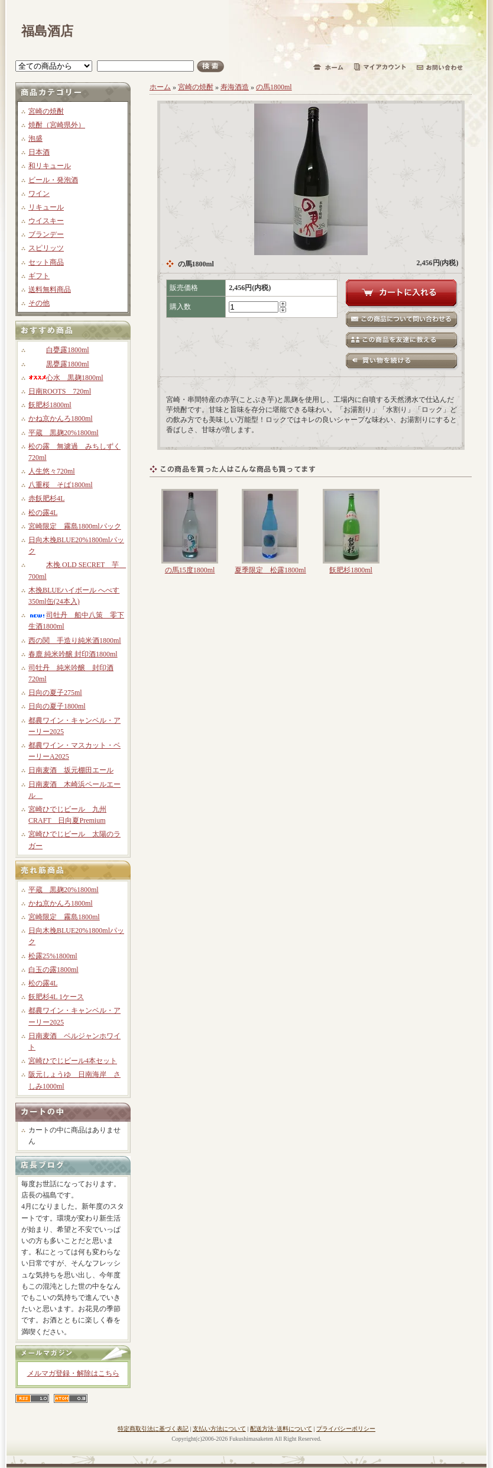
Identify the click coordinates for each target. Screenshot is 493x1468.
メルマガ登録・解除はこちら (73, 1373)
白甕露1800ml (58, 350)
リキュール (46, 207)
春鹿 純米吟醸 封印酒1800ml (73, 654)
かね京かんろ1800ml (60, 418)
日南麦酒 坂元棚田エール (70, 770)
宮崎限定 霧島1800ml (64, 917)
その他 (39, 303)
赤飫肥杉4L (46, 498)
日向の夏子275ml (55, 692)
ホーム (160, 87)
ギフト (39, 276)
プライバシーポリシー (345, 1428)
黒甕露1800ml (58, 364)
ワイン (39, 193)
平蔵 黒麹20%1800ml (63, 433)
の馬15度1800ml (190, 570)
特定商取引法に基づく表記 (153, 1428)
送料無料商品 (49, 289)
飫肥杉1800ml (50, 405)
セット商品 (46, 262)
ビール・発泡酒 (53, 180)
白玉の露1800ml (53, 969)
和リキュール (49, 166)
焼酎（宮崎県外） (56, 125)
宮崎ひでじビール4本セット (72, 1061)
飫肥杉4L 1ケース (56, 997)
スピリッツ (46, 248)
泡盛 (35, 138)
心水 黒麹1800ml (65, 378)
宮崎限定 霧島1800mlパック (74, 526)
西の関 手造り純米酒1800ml (74, 640)
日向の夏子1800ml (57, 706)
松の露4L (42, 512)
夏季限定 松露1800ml (270, 570)
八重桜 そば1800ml (60, 485)
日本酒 (39, 152)
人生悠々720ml (51, 471)
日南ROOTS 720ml (59, 391)
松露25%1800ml (52, 956)
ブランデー (46, 234)
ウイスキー (46, 221)
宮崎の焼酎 (46, 111)
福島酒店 (47, 31)
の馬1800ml (274, 87)
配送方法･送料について (281, 1428)
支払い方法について (219, 1428)
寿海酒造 (234, 87)
